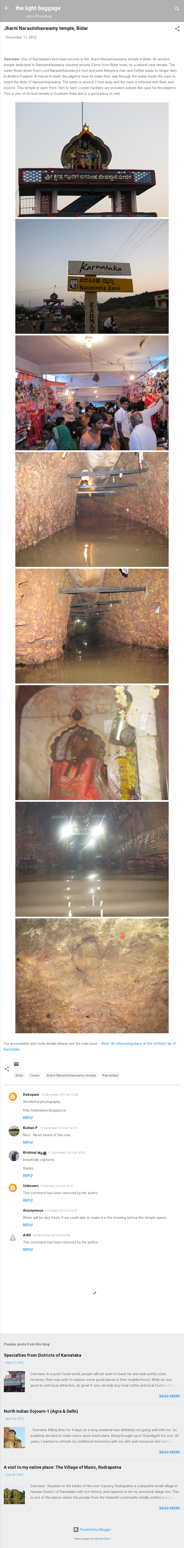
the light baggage (38, 8)
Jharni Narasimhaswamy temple (71, 1075)
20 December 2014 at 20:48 (51, 1235)
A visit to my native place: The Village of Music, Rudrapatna (62, 1467)
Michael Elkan (102, 1538)
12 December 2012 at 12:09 (59, 1094)
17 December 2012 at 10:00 (66, 1152)
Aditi (27, 1235)
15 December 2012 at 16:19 (58, 1128)
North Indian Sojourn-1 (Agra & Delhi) (41, 1411)
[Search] (177, 9)
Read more (169, 1396)
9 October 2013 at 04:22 (61, 1210)
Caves (35, 1075)
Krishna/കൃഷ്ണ (34, 1152)
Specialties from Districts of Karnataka (42, 1355)
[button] (177, 29)
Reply (28, 1118)
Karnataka (110, 1075)
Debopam (31, 1094)
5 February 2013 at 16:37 (57, 1186)
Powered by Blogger (92, 1529)
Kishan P (30, 1128)
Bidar (19, 1075)
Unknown (31, 1186)
